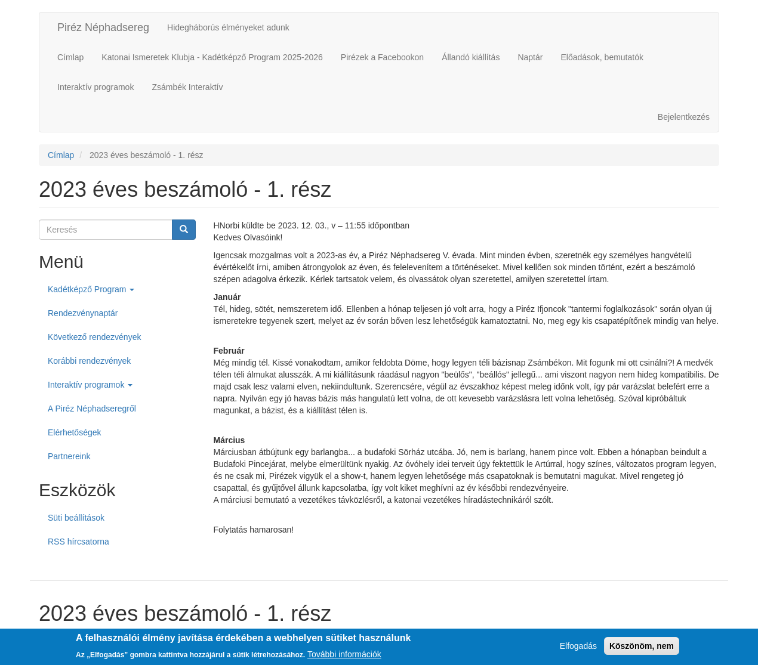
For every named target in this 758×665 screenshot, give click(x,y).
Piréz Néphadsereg (103, 27)
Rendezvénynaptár (83, 313)
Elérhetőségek (74, 432)
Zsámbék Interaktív (187, 87)
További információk (344, 656)
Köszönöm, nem (641, 648)
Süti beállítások (76, 517)
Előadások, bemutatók (601, 57)
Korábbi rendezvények (89, 361)
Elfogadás (578, 648)
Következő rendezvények (94, 337)
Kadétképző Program (91, 289)
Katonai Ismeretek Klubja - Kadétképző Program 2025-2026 (211, 57)
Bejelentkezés (684, 117)
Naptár (530, 57)
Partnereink (69, 456)
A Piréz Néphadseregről (92, 408)
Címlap (70, 57)
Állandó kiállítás (471, 57)
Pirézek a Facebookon (382, 57)
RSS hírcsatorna (78, 541)
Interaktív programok (95, 87)
